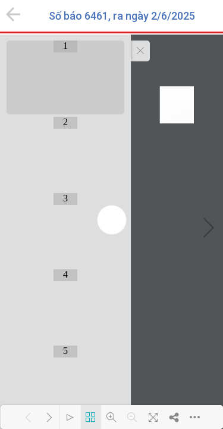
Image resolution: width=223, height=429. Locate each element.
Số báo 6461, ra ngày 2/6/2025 (122, 16)
